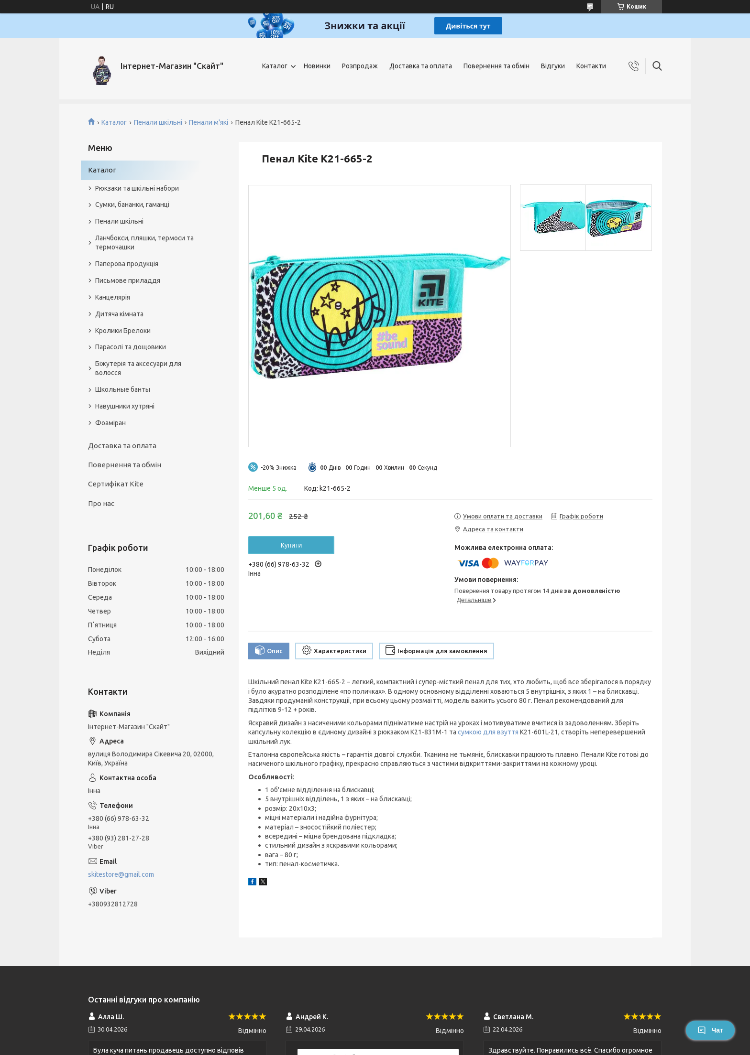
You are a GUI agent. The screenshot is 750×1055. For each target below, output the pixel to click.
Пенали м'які (208, 122)
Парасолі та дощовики (130, 347)
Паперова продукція (126, 264)
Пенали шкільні (158, 122)
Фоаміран (110, 423)
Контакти (591, 66)
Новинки (317, 66)
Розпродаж (360, 66)
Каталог (274, 66)
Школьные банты (122, 389)
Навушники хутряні (124, 406)
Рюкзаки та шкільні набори (137, 188)
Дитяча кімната (119, 314)
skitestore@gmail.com (121, 874)
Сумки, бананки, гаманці (132, 204)
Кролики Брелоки (123, 330)
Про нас (101, 503)
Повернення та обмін (496, 66)
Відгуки (553, 66)
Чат (710, 1030)
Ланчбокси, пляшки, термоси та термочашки (144, 242)
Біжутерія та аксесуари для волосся (138, 368)
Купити (291, 545)
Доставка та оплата (420, 66)
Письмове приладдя (127, 280)
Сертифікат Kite (115, 484)
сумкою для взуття (488, 732)
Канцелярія (112, 297)
